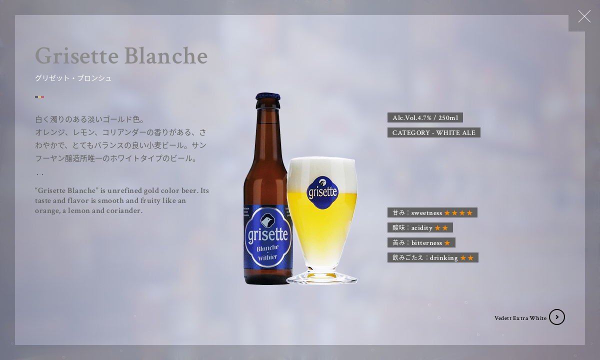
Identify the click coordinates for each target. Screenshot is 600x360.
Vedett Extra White (520, 318)
